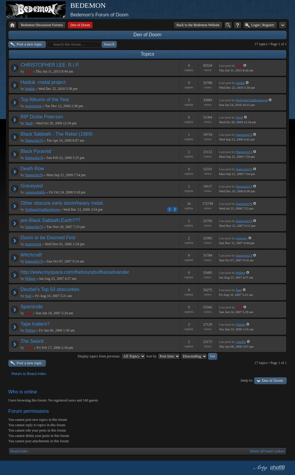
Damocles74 (34, 140)
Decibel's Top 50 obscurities (50, 289)
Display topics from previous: (111, 356)
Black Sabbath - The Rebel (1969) (57, 134)
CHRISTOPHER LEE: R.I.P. (50, 65)
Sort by (163, 356)
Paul (28, 296)
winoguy (242, 238)
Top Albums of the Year (45, 99)
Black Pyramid (36, 151)
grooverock (33, 106)
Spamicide (32, 306)
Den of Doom (147, 34)
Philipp (30, 278)
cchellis (241, 341)
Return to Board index (28, 374)
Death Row (32, 168)
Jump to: (246, 380)
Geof (28, 71)
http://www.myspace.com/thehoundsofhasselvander (75, 272)
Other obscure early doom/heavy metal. (62, 203)
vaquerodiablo (35, 192)
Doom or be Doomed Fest (48, 237)
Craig (29, 348)
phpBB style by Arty (260, 468)
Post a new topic (29, 44)
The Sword (32, 341)
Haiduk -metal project (43, 82)
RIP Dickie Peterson (42, 116)
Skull (28, 123)
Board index (19, 451)
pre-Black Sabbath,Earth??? (50, 220)
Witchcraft (31, 254)
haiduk (30, 89)
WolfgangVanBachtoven (252, 100)
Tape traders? (35, 323)
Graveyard (32, 185)
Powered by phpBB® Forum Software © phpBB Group (278, 468)
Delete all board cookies (267, 451)
